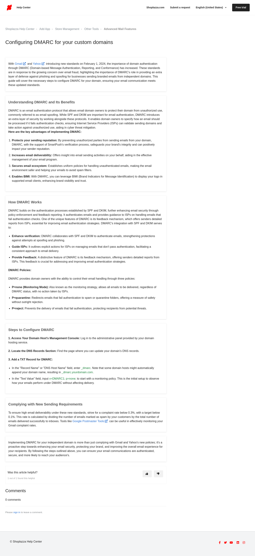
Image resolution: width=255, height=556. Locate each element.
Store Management (67, 28)
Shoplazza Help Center (20, 28)
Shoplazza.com (155, 7)
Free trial (241, 7)
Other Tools (91, 28)
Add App (44, 28)
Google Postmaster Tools (90, 421)
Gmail (20, 63)
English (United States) (210, 7)
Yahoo (38, 63)
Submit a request (180, 7)
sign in (16, 512)
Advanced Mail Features (120, 28)
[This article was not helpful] (158, 473)
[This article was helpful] (147, 473)
